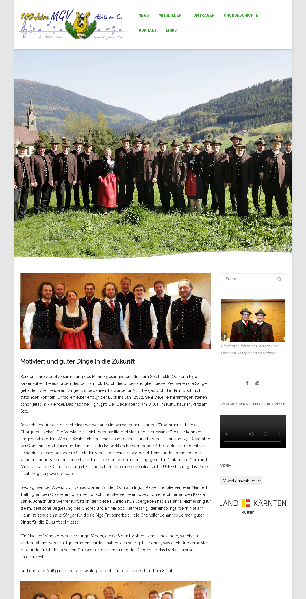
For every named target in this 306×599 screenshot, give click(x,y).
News (143, 15)
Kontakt (148, 30)
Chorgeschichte (241, 15)
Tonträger (202, 15)
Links (171, 30)
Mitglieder (169, 15)
